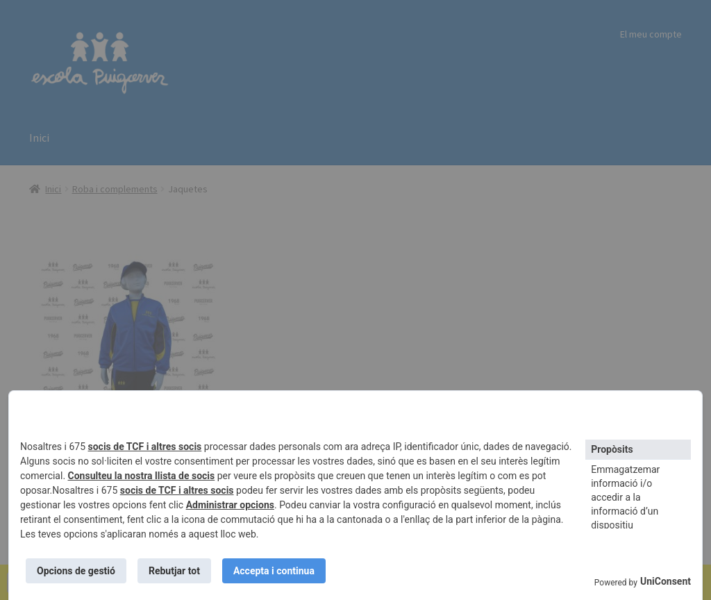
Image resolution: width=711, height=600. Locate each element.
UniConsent (665, 581)
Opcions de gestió (76, 570)
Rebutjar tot (174, 570)
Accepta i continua (274, 570)
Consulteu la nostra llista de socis (141, 475)
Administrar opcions (230, 504)
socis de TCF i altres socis (145, 446)
